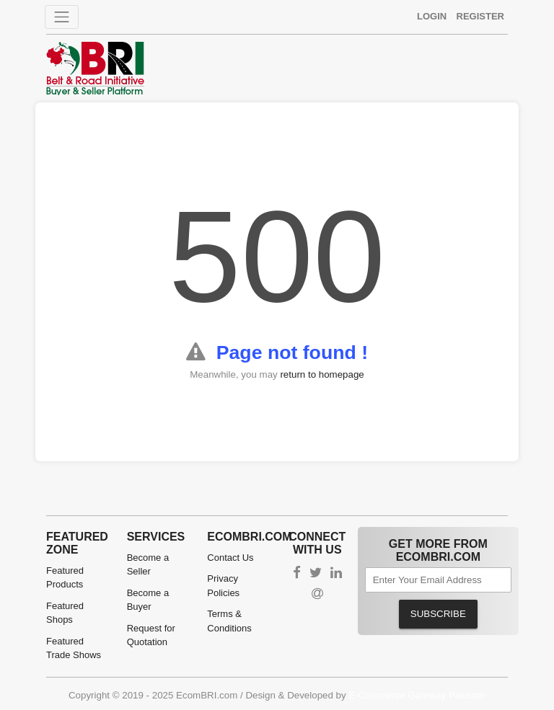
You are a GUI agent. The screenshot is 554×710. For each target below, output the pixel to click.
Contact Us (230, 557)
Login (432, 16)
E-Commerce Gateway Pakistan (416, 695)
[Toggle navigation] (62, 17)
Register (480, 16)
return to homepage (322, 374)
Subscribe (438, 613)
